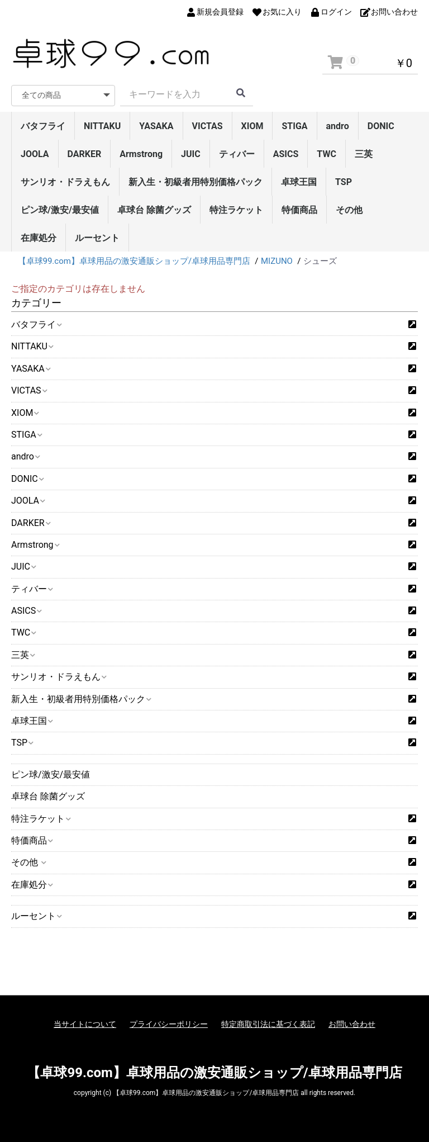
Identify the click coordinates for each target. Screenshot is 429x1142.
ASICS (286, 154)
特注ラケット (236, 210)
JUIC (191, 154)
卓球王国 (299, 182)
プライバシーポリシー (169, 1024)
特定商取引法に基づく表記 (268, 1024)
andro (337, 126)
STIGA (294, 126)
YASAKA (156, 126)
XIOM (252, 126)
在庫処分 (38, 238)
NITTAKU (102, 126)
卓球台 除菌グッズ (154, 210)
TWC (326, 154)
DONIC (381, 126)
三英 (364, 154)
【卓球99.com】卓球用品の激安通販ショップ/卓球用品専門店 (214, 1073)
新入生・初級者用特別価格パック (195, 182)
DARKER (85, 154)
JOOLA (35, 154)
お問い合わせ (351, 1024)
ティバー (237, 154)
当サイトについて (85, 1024)
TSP (343, 182)
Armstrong (141, 154)
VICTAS (207, 126)
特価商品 (299, 210)
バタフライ (43, 126)
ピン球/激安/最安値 (60, 210)
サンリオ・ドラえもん (65, 182)
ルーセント (97, 238)
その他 (349, 210)
